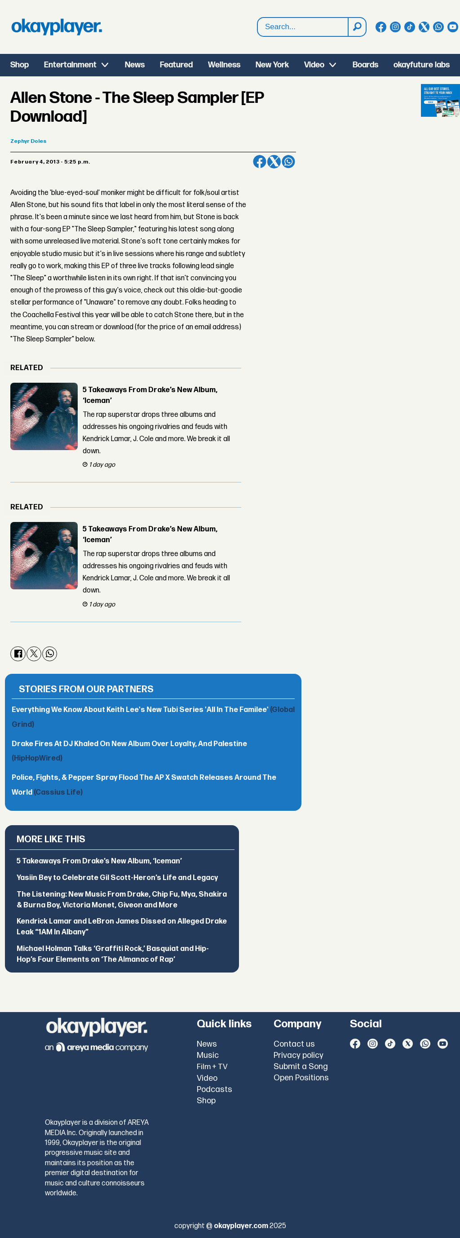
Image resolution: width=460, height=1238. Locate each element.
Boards (365, 65)
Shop (19, 65)
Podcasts (214, 1089)
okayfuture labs (422, 65)
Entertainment (70, 65)
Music (208, 1055)
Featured (176, 65)
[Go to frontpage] (56, 27)
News (135, 65)
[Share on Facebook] (259, 161)
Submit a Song (301, 1066)
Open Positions (301, 1078)
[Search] (357, 27)
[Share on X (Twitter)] (274, 161)
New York (272, 65)
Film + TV (212, 1066)
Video (314, 65)
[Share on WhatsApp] (288, 161)
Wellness (224, 65)
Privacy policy (298, 1055)
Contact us (294, 1044)
